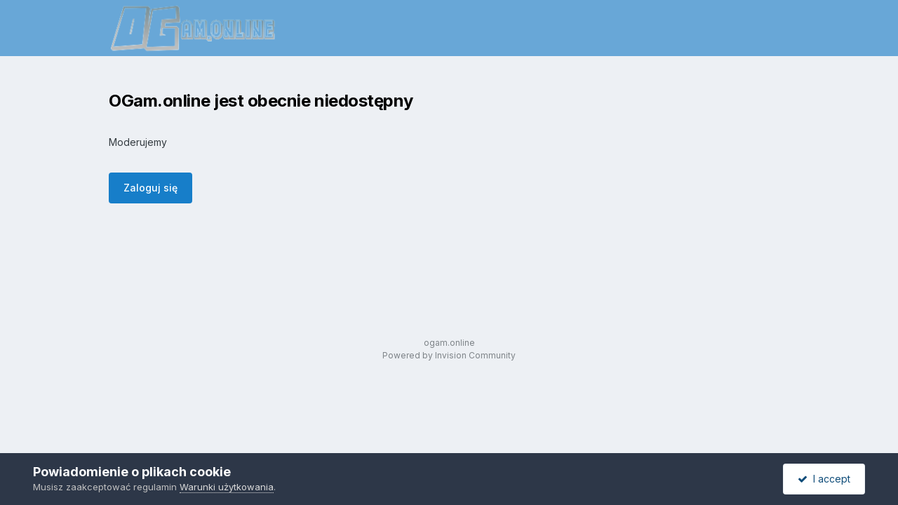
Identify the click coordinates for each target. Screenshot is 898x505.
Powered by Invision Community (449, 355)
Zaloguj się (150, 188)
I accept (824, 479)
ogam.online (449, 342)
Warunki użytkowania (227, 486)
